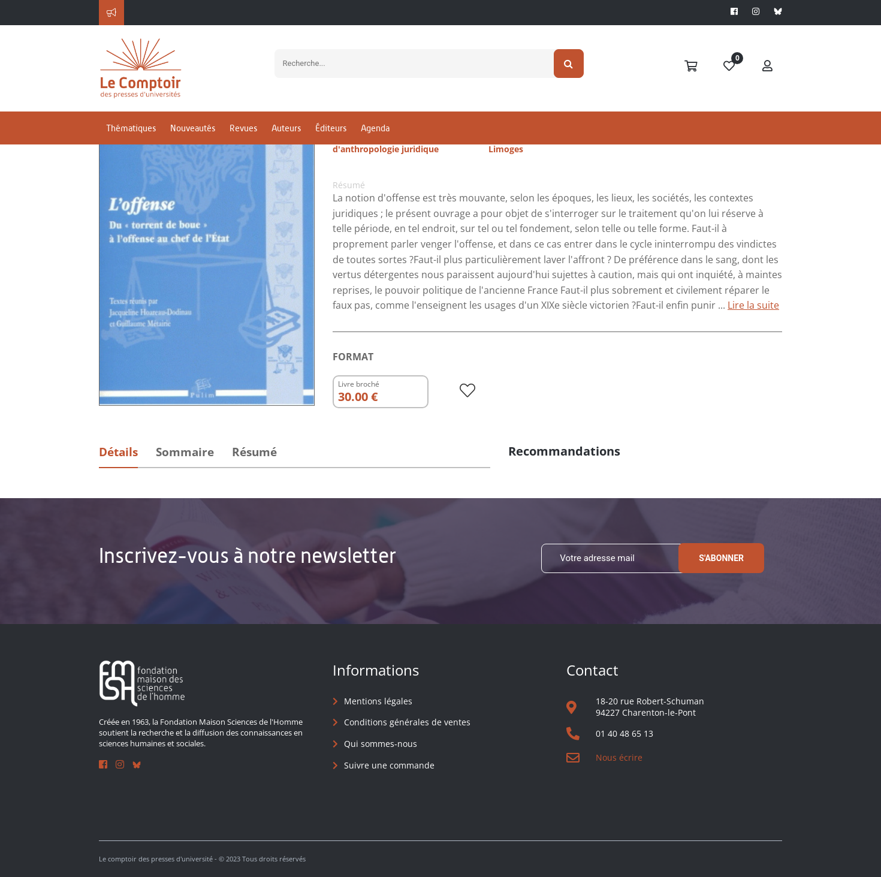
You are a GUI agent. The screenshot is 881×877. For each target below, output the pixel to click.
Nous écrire (619, 757)
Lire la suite (753, 305)
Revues (243, 128)
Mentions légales (378, 701)
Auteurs (286, 128)
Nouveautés (192, 128)
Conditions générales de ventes (407, 722)
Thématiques (131, 128)
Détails (118, 452)
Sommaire (185, 452)
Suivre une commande (389, 765)
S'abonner (721, 558)
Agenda (375, 128)
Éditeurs (330, 128)
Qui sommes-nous (380, 743)
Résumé (254, 452)
